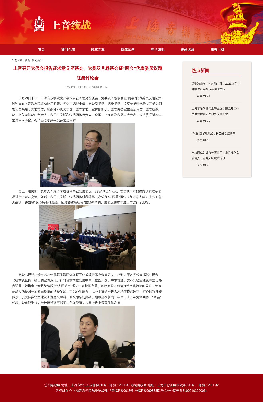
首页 (41, 49)
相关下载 (217, 49)
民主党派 (98, 49)
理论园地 (157, 49)
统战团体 (127, 49)
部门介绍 (68, 49)
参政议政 (187, 49)
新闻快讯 (37, 60)
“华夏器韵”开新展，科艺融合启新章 (213, 133)
